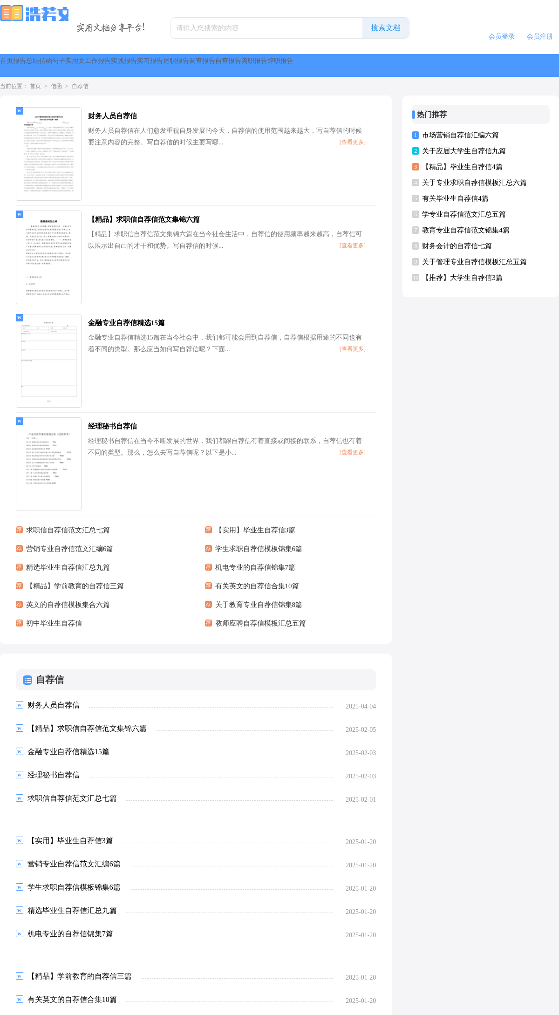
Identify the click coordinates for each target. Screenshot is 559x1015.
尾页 (184, 937)
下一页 (154, 937)
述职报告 (378, 65)
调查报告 (427, 65)
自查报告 (475, 65)
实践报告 (281, 65)
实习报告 (330, 65)
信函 (117, 65)
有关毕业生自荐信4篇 (455, 198)
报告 (50, 65)
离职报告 (524, 65)
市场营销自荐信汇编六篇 (460, 135)
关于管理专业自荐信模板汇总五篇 (474, 262)
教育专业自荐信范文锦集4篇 (466, 230)
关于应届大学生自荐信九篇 (464, 151)
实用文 (188, 65)
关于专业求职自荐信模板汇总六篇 (474, 182)
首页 (16, 65)
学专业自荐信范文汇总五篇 (464, 214)
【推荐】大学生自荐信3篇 (462, 277)
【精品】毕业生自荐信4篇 (462, 166)
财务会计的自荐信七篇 (457, 246)
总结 (83, 65)
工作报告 (233, 65)
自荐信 (80, 86)
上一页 (41, 937)
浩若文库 (265, 1004)
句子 (150, 65)
